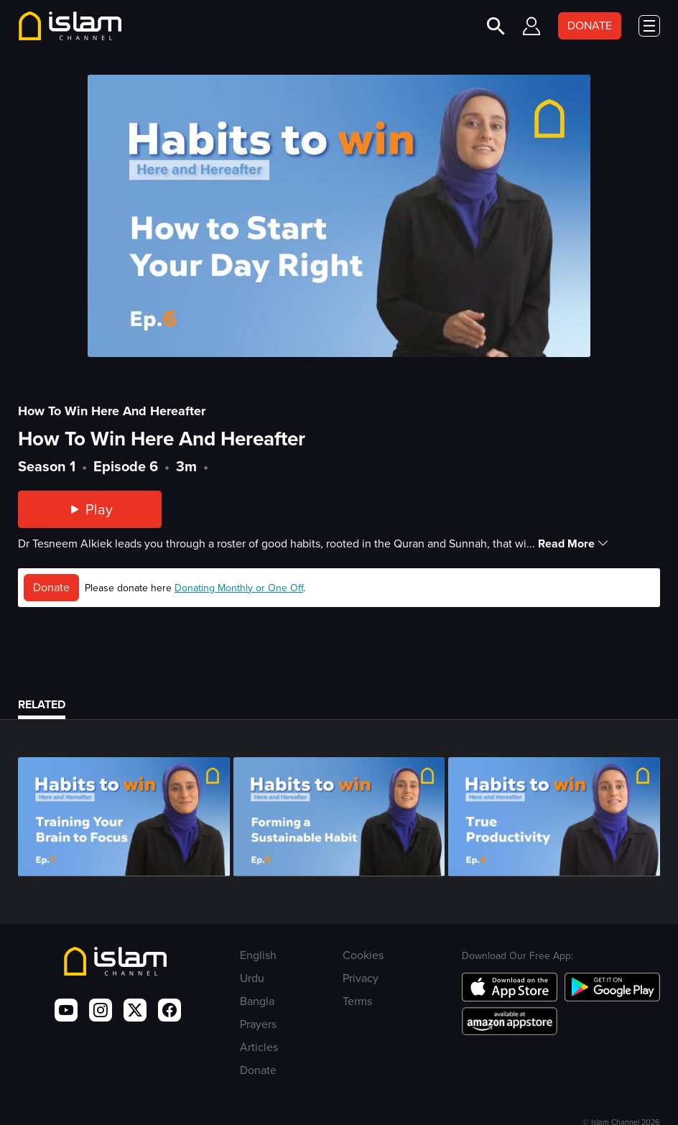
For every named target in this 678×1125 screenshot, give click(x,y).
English (258, 955)
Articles (259, 1047)
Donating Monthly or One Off (239, 588)
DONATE (589, 25)
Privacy (361, 978)
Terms (357, 1001)
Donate (51, 587)
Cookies (363, 955)
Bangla (257, 1001)
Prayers (258, 1024)
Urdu (252, 978)
